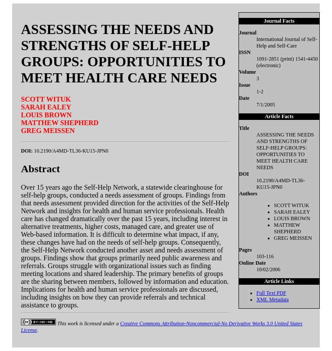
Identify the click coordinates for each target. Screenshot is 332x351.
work (73, 323)
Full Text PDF (271, 293)
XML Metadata (272, 299)
